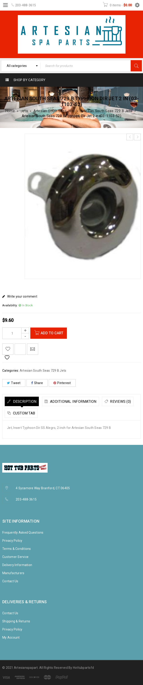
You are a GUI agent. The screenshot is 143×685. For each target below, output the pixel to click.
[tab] (22, 401)
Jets (24, 111)
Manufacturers (13, 573)
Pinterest (62, 383)
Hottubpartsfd (83, 667)
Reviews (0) (120, 401)
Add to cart (52, 333)
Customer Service (15, 557)
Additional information (73, 401)
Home (10, 111)
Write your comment (22, 296)
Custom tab (23, 413)
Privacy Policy (12, 540)
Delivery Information (17, 565)
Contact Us (10, 581)
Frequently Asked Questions (23, 532)
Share (37, 383)
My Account (11, 637)
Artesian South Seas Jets (54, 111)
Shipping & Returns (16, 621)
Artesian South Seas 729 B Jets (106, 111)
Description (24, 401)
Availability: (10, 305)
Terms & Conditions (16, 549)
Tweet (14, 383)
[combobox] (21, 65)
